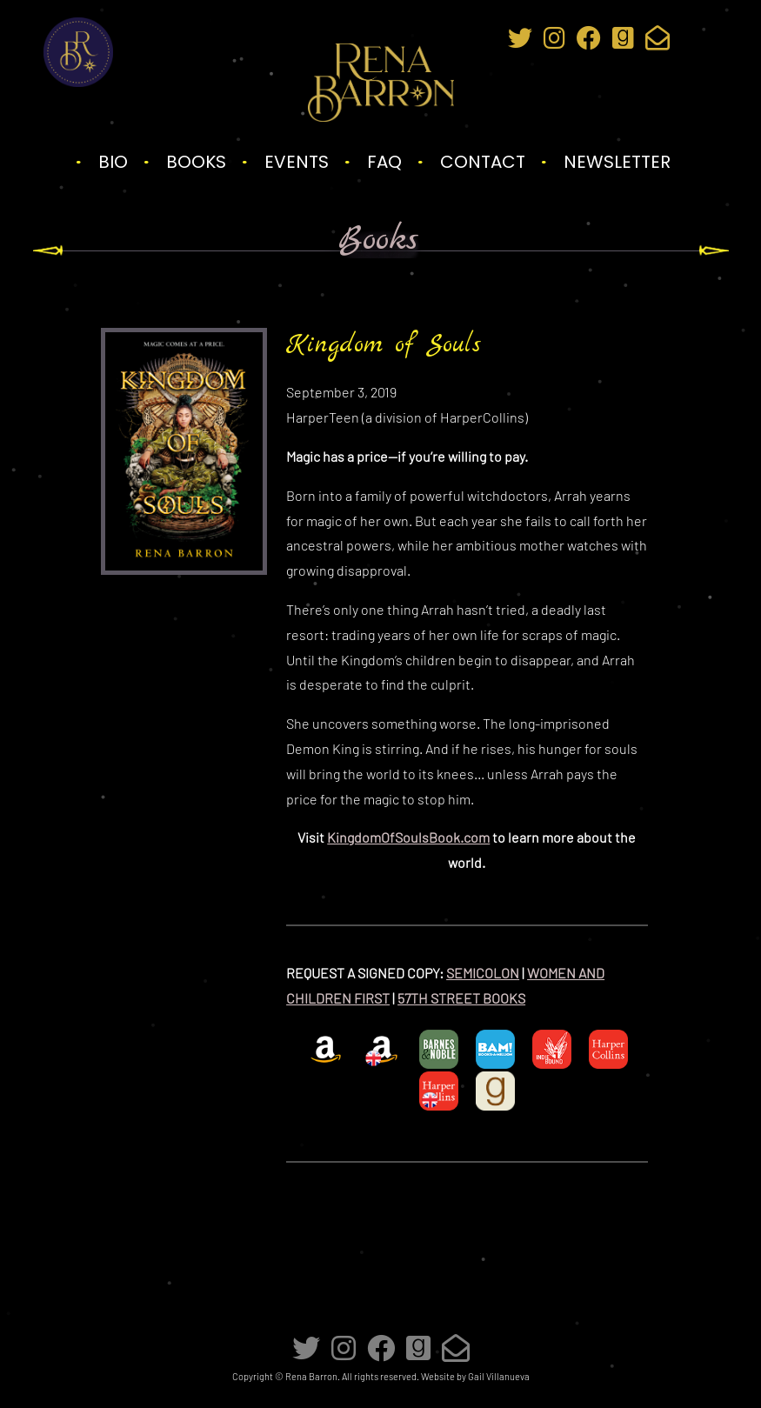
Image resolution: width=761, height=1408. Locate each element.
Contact (482, 162)
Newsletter (617, 162)
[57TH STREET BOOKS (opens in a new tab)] (512, 998)
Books (196, 162)
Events (296, 162)
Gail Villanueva (499, 1376)
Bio (113, 162)
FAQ (384, 162)
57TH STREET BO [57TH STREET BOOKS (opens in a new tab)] (448, 998)
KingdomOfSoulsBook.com (408, 837)
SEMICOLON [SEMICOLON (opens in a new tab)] (482, 972)
